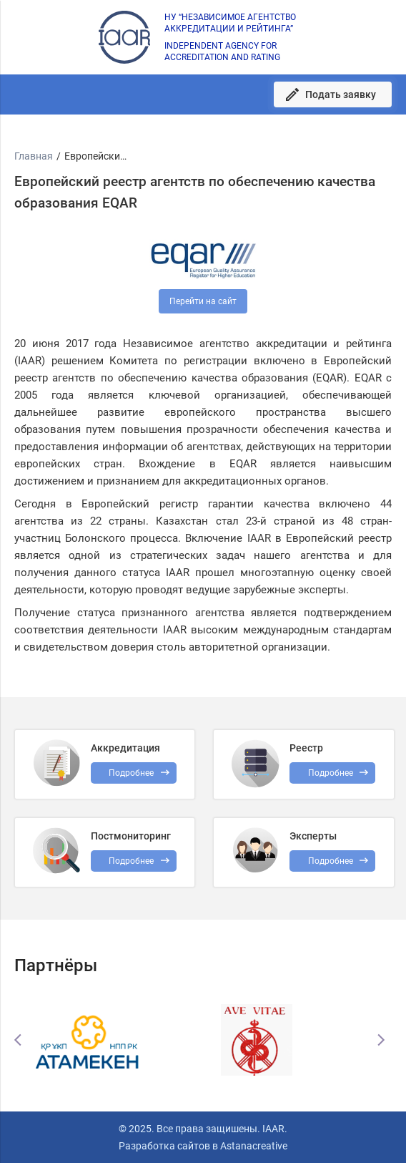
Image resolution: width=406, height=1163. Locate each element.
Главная (33, 156)
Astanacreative (252, 1146)
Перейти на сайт (203, 301)
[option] (119, 1040)
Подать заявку (340, 94)
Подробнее (131, 861)
